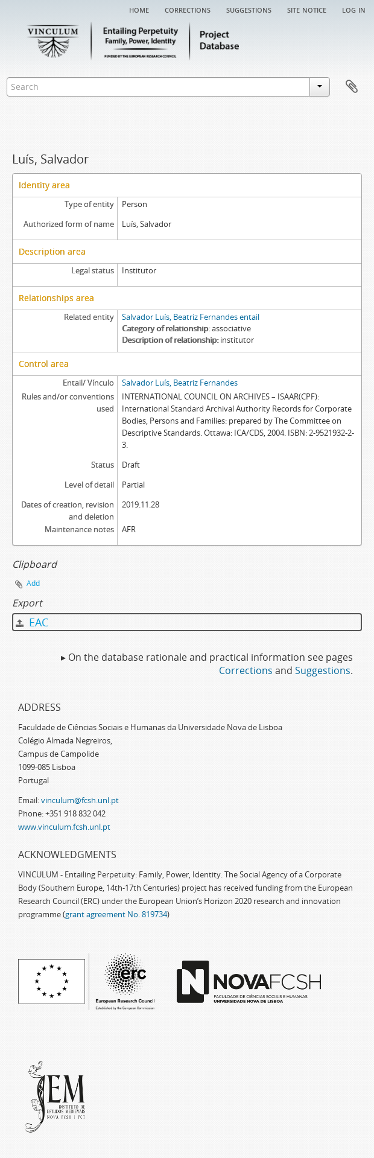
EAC (32, 622)
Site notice (306, 9)
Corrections (188, 9)
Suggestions (248, 9)
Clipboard (352, 87)
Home (139, 9)
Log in (354, 9)
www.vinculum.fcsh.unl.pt (64, 826)
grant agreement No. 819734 (116, 914)
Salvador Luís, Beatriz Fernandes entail (190, 316)
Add (33, 583)
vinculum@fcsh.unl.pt (80, 800)
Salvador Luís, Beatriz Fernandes (180, 382)
